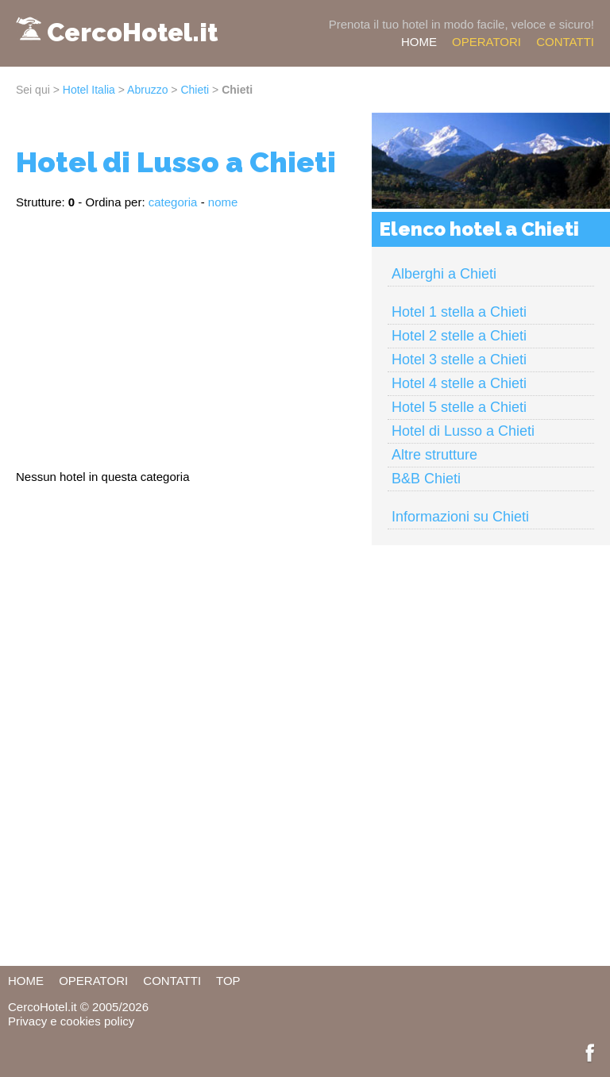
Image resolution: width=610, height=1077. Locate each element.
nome (223, 202)
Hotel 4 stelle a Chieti (459, 383)
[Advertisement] (186, 332)
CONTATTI (565, 41)
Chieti (194, 89)
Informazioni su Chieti (460, 517)
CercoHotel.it (132, 32)
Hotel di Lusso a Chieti (463, 431)
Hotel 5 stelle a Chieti (459, 407)
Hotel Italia (89, 89)
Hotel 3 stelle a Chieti (459, 359)
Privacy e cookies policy (71, 1021)
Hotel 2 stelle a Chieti (459, 336)
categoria (173, 202)
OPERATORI (486, 41)
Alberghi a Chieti (444, 274)
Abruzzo (147, 89)
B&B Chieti (426, 479)
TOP (228, 980)
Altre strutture (434, 455)
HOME (419, 41)
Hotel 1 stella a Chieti (459, 312)
